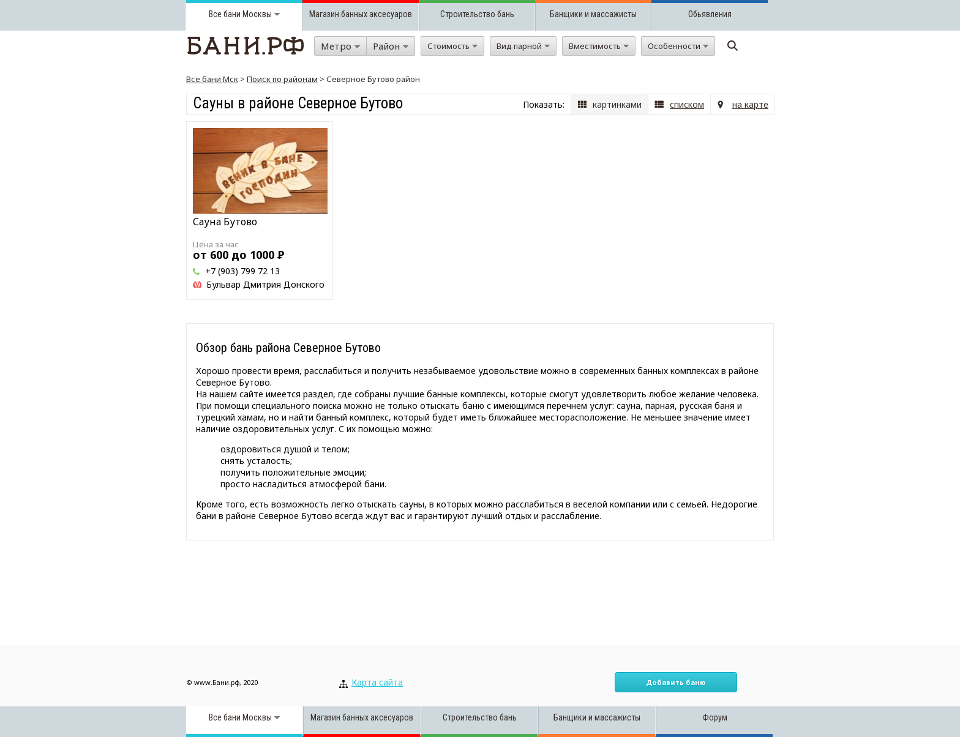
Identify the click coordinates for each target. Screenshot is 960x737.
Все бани (225, 14)
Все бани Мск (212, 78)
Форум (714, 717)
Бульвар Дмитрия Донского (265, 284)
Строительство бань (477, 14)
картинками (617, 104)
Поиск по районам (282, 78)
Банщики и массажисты (593, 14)
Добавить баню (676, 682)
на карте (750, 104)
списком (687, 104)
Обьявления (710, 14)
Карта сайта (377, 682)
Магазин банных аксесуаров (360, 14)
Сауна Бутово (225, 221)
